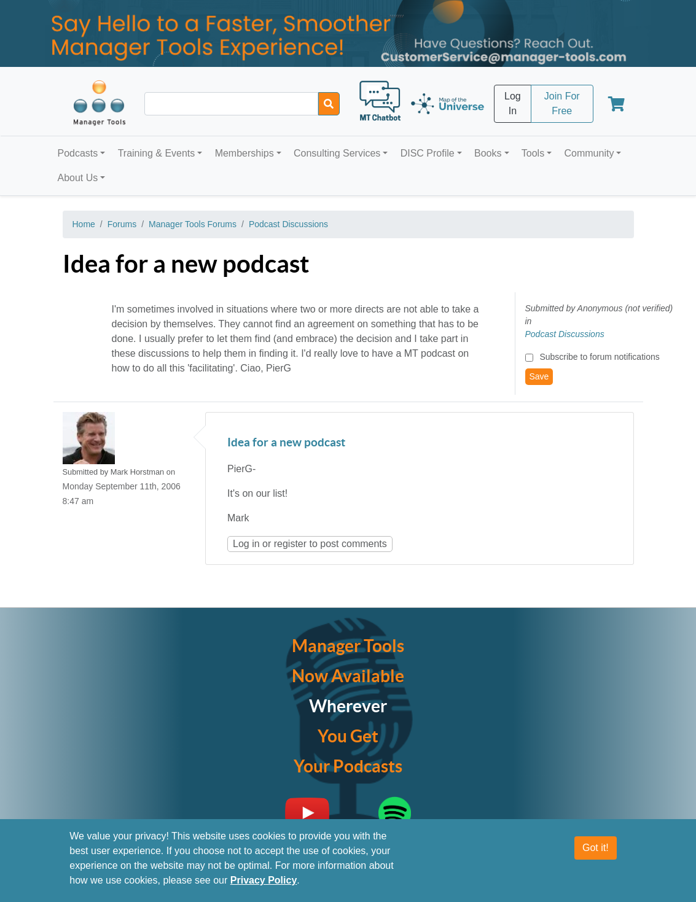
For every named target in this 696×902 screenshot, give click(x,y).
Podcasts (78, 153)
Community (589, 153)
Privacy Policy (263, 880)
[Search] (329, 103)
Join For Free (562, 103)
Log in (246, 543)
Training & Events (156, 153)
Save (539, 376)
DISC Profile (428, 153)
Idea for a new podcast (286, 443)
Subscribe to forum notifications (599, 357)
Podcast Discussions (288, 224)
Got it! (595, 847)
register (290, 543)
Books (487, 153)
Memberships (244, 153)
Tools (533, 153)
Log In (512, 103)
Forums (122, 224)
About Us (78, 178)
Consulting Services (337, 153)
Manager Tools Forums (193, 224)
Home (83, 224)
